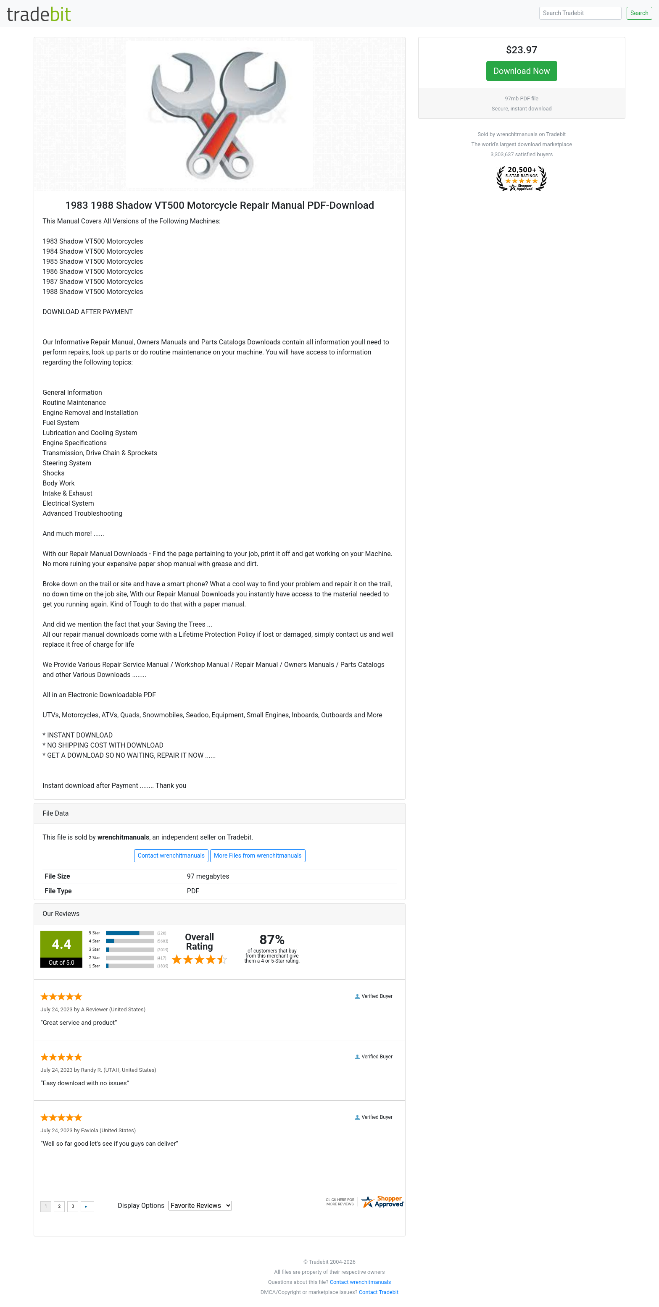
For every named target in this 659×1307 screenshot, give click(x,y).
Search (639, 13)
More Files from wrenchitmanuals (258, 855)
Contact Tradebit (378, 1292)
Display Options (141, 1206)
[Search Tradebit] (580, 13)
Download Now (521, 71)
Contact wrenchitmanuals (171, 855)
